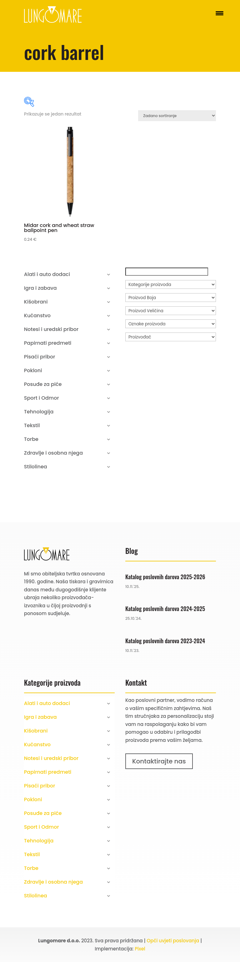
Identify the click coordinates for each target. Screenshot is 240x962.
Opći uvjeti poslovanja (173, 940)
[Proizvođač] (170, 337)
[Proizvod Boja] (170, 297)
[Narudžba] (177, 115)
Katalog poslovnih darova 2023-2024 (165, 641)
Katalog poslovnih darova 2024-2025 (165, 608)
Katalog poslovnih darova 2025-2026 (165, 577)
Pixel (140, 948)
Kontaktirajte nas (159, 761)
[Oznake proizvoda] (170, 323)
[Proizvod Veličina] (170, 310)
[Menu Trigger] (219, 13)
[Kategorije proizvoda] (170, 284)
